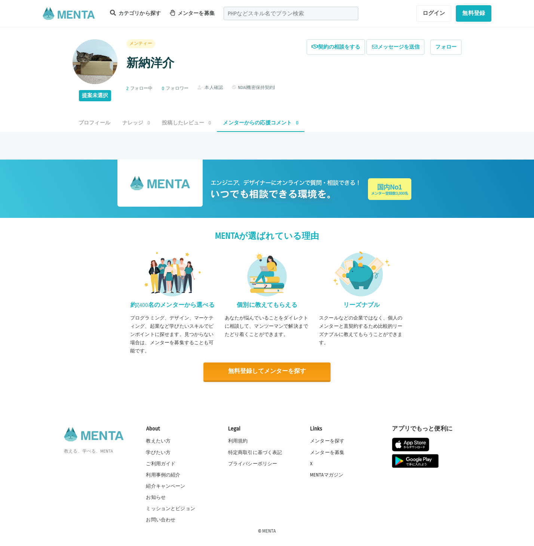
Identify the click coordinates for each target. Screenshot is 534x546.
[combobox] (291, 13)
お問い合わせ (160, 519)
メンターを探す (327, 441)
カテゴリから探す (135, 13)
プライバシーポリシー (252, 463)
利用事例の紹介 (163, 474)
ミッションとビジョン (170, 508)
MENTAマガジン (326, 474)
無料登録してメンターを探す (267, 371)
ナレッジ (136, 123)
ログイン (434, 13)
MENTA (269, 530)
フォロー (446, 47)
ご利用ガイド (160, 463)
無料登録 (473, 13)
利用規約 (238, 441)
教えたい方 (158, 441)
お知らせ (156, 497)
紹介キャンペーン (165, 485)
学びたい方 (158, 452)
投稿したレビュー (186, 123)
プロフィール (94, 123)
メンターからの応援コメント (260, 123)
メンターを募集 (192, 13)
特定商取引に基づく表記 (255, 452)
